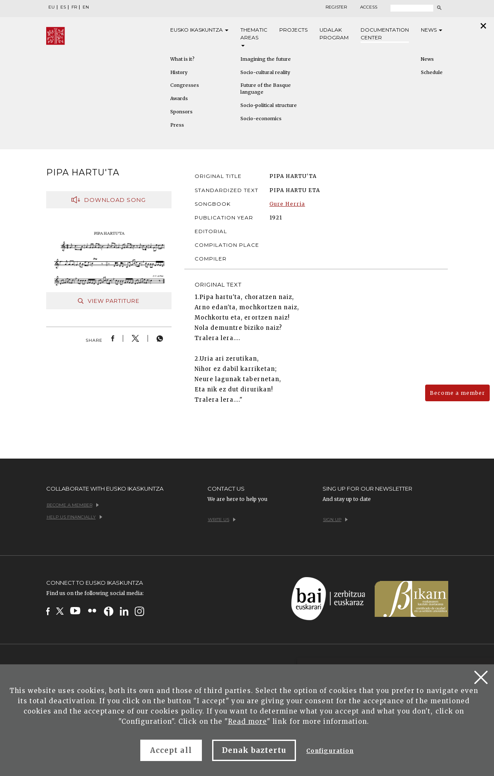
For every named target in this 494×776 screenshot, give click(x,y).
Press (177, 125)
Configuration (330, 751)
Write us (222, 519)
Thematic (253, 37)
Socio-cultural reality (265, 72)
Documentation (385, 34)
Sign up (335, 519)
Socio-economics (260, 118)
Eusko (199, 30)
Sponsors (181, 112)
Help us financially (74, 517)
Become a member (457, 393)
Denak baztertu (254, 750)
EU (51, 7)
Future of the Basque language (265, 88)
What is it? (182, 59)
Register (336, 7)
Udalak (334, 34)
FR (74, 7)
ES (63, 7)
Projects (293, 30)
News (431, 30)
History (178, 72)
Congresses (184, 85)
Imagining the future (265, 59)
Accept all (171, 750)
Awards (179, 98)
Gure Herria (287, 204)
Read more (247, 721)
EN (86, 7)
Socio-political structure (268, 105)
